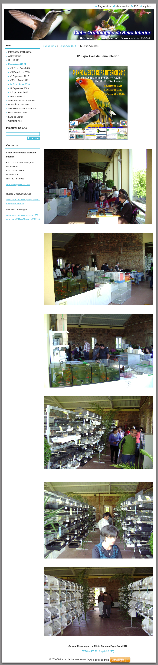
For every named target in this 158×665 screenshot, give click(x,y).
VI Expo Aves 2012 (19, 76)
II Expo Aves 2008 (19, 92)
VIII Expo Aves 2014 (20, 68)
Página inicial (49, 46)
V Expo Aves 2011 (19, 80)
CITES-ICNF (14, 60)
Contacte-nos (15, 121)
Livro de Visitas (16, 116)
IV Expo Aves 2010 (20, 84)
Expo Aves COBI (68, 46)
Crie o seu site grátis (98, 659)
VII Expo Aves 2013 (19, 72)
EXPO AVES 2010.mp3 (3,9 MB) (98, 651)
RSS (135, 6)
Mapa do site (122, 6)
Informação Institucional (20, 52)
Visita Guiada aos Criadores (22, 108)
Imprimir (147, 6)
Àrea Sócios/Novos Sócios (21, 100)
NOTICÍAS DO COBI (18, 104)
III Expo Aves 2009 (19, 88)
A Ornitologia (14, 56)
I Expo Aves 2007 (18, 96)
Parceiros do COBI (17, 112)
